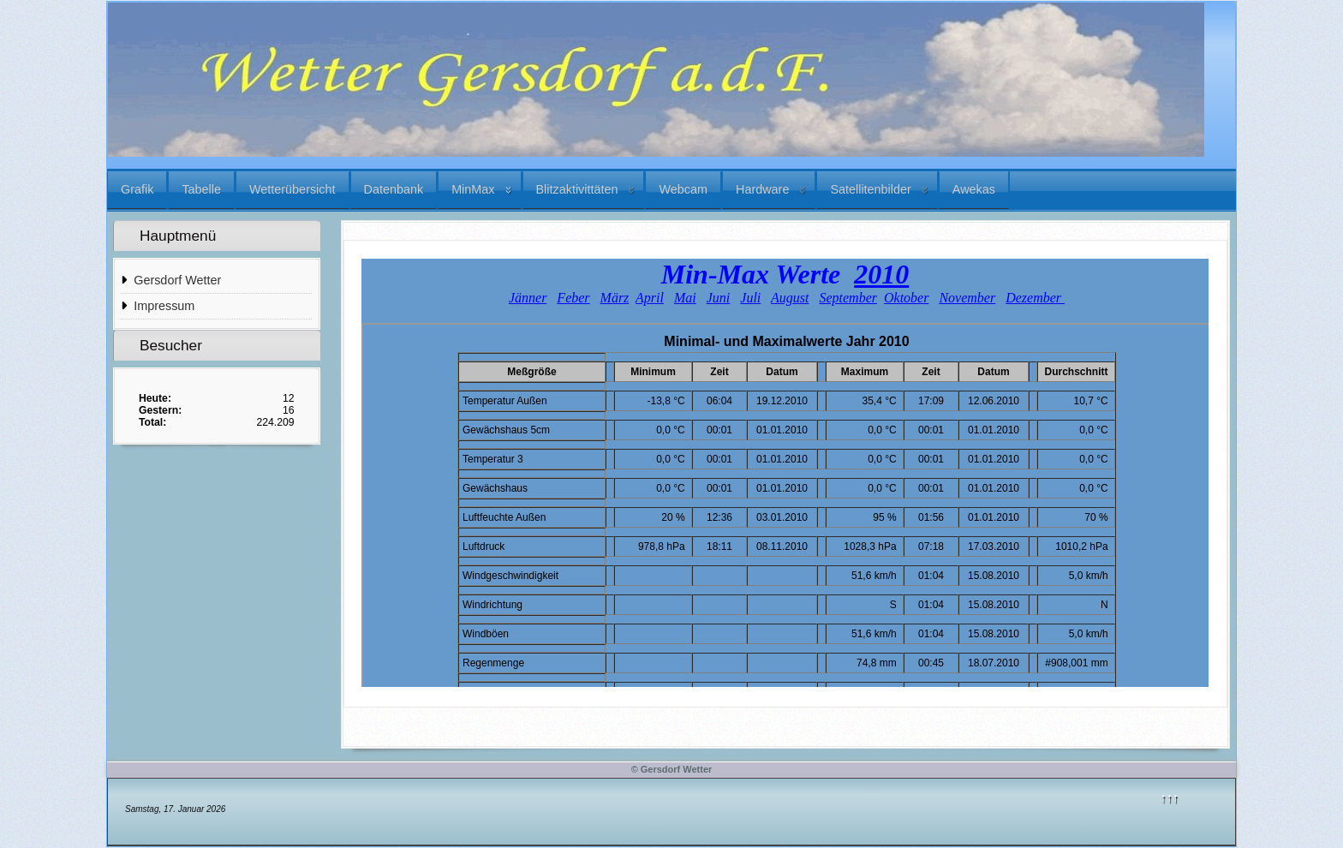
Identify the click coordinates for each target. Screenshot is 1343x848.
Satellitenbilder (870, 189)
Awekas (973, 189)
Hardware (762, 189)
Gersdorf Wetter (177, 280)
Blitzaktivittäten (577, 189)
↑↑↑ (1170, 797)
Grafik (137, 189)
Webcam (683, 189)
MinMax (472, 189)
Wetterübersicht (292, 189)
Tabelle (201, 189)
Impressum (164, 306)
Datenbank (394, 189)
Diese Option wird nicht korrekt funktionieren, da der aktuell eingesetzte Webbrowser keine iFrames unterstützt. (785, 473)
